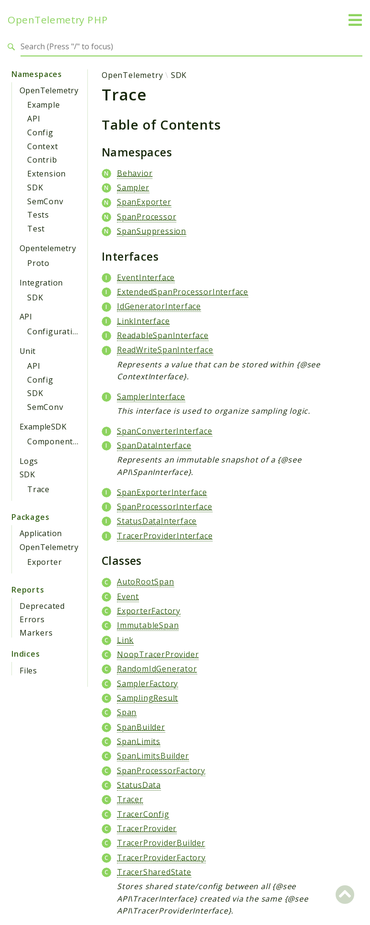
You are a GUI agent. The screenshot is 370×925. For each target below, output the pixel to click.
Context (42, 146)
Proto (38, 263)
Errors (32, 619)
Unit (28, 351)
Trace (38, 489)
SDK (35, 187)
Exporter (44, 562)
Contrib (42, 159)
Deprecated (42, 606)
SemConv (45, 201)
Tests (38, 214)
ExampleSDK (43, 426)
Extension (46, 173)
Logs (29, 461)
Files (28, 670)
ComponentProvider (67, 441)
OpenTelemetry (49, 90)
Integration (41, 282)
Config (40, 132)
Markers (36, 633)
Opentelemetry (48, 248)
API (33, 118)
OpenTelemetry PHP (58, 20)
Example (43, 104)
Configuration (55, 331)
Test (36, 228)
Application (41, 533)
